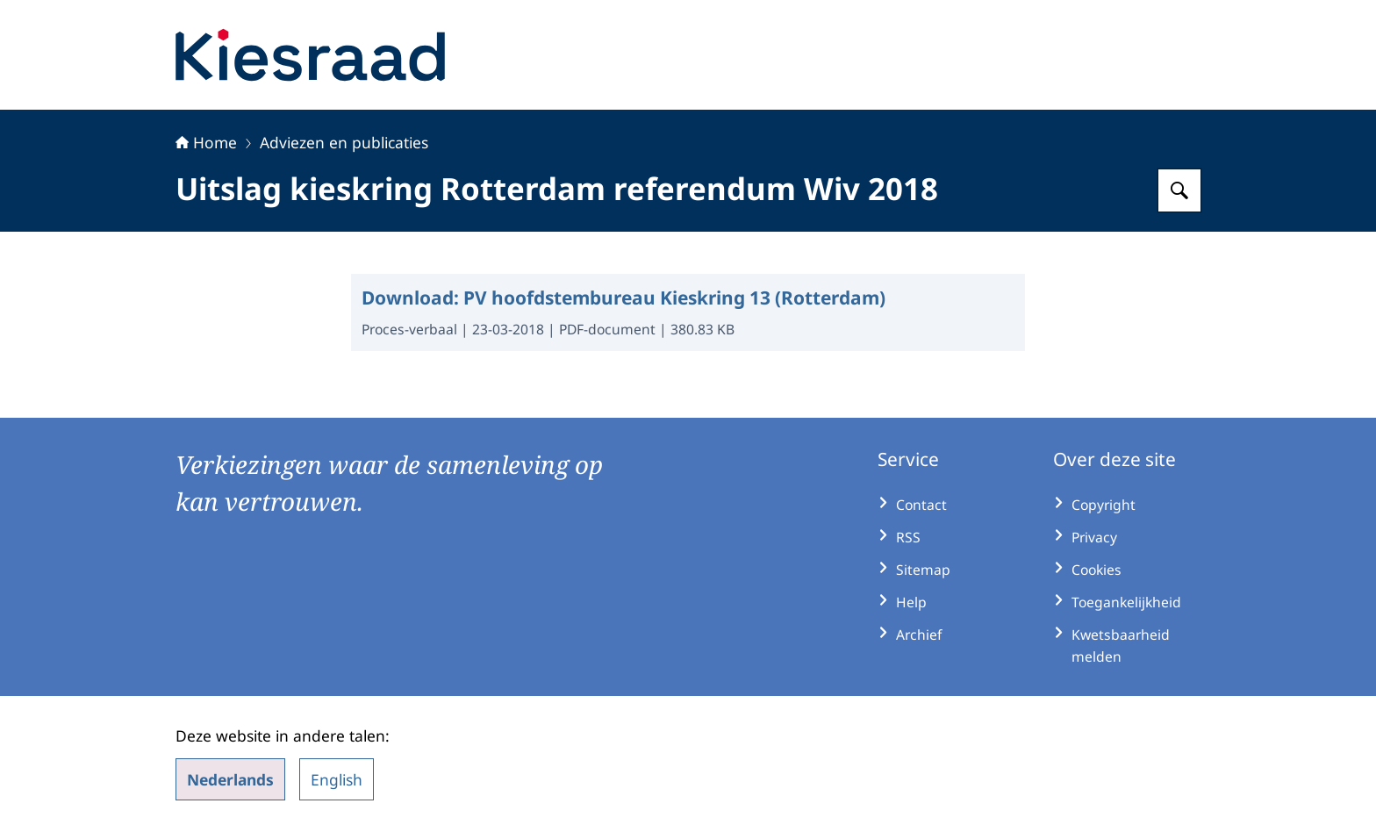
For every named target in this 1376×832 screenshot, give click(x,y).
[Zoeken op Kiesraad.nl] (1179, 190)
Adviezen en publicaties (344, 142)
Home (206, 142)
